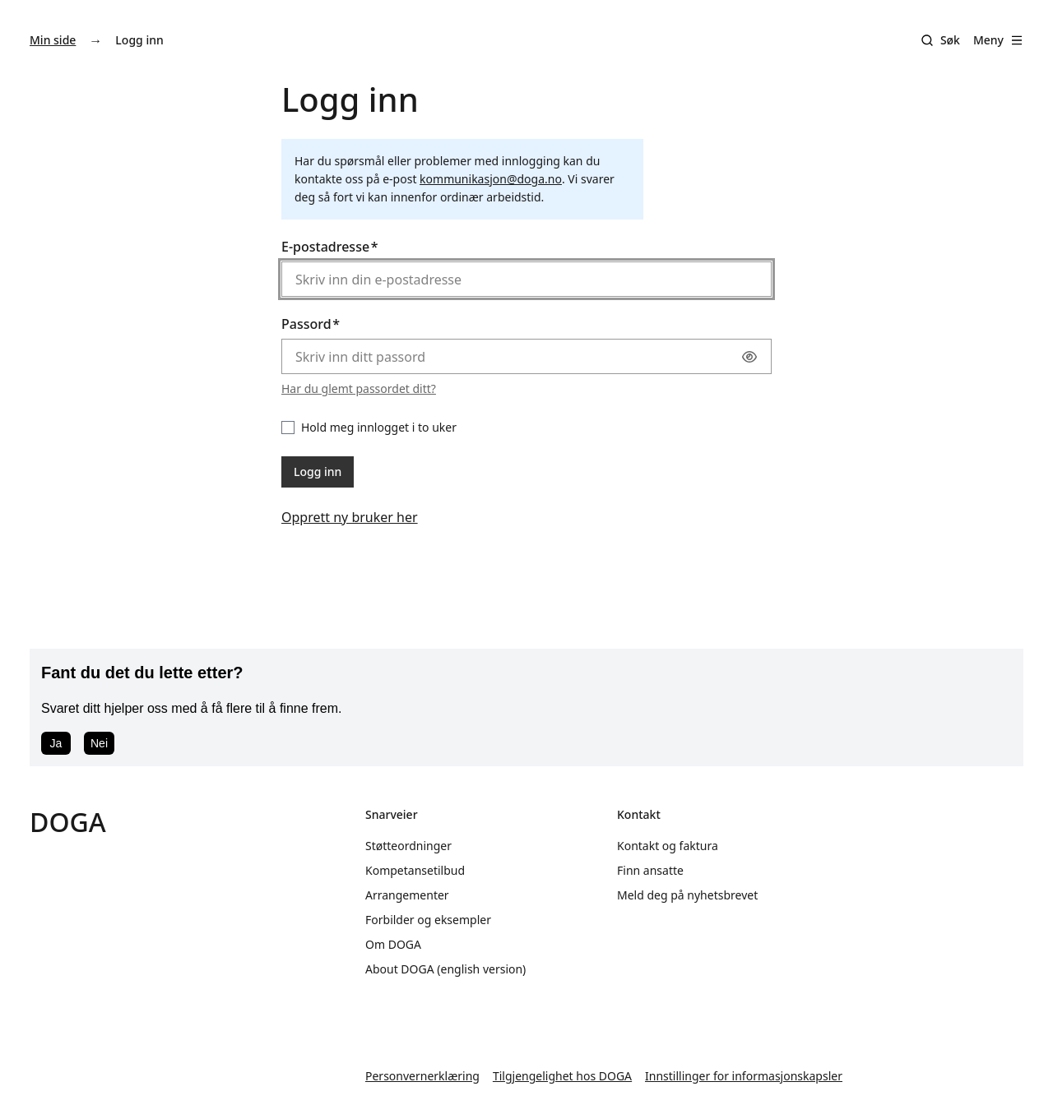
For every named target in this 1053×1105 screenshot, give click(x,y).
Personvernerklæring (422, 1076)
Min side (53, 40)
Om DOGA (393, 944)
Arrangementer (407, 895)
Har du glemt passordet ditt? (358, 388)
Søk (950, 40)
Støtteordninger (408, 845)
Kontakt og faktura (667, 845)
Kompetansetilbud (415, 870)
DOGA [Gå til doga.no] (68, 821)
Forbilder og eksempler (428, 919)
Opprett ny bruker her (349, 517)
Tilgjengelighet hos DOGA (562, 1076)
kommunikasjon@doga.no (491, 179)
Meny (998, 40)
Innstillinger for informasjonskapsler (743, 1076)
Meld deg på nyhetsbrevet (687, 895)
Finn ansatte (650, 870)
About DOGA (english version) (445, 969)
